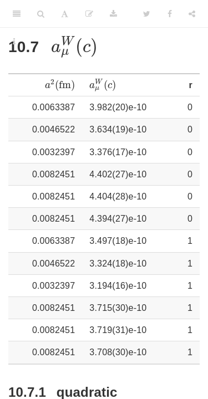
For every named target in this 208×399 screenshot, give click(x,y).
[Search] (41, 14)
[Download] (113, 14)
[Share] (192, 14)
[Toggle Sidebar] (16, 14)
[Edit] (89, 14)
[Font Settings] (65, 14)
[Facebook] (169, 14)
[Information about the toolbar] (14, 41)
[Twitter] (147, 14)
